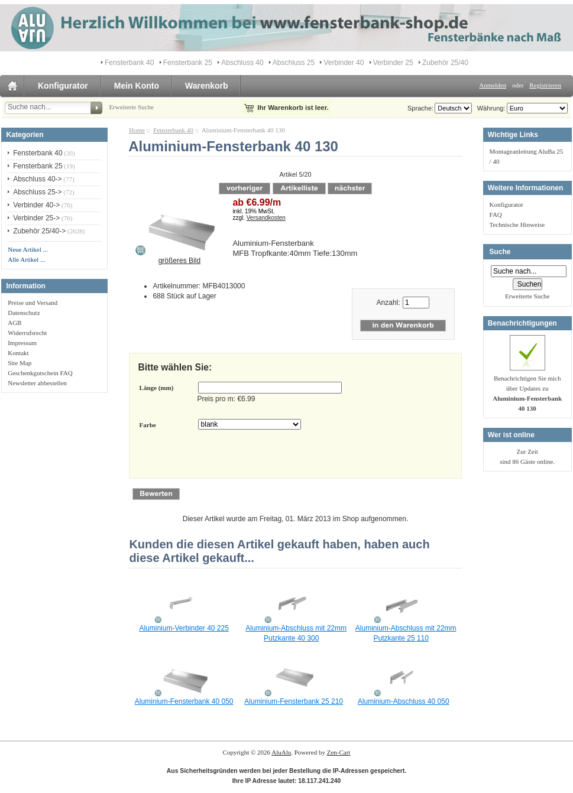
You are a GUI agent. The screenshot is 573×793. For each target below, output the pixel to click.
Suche (499, 252)
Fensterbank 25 (187, 62)
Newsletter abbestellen (37, 382)
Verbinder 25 (393, 62)
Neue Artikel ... (28, 249)
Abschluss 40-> (37, 179)
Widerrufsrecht (27, 332)
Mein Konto (136, 85)
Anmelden (492, 85)
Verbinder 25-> (36, 218)
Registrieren (545, 85)
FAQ (496, 214)
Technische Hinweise (517, 224)
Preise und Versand (32, 302)
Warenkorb (206, 85)
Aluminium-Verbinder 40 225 (183, 628)
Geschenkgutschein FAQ (40, 372)
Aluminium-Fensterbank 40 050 (184, 701)
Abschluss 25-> (37, 192)
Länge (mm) (157, 387)
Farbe (148, 424)
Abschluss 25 (294, 62)
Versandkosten (266, 217)
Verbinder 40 (343, 62)
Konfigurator (63, 85)
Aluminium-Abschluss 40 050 (403, 701)
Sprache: (420, 108)
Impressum (22, 342)
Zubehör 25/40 (445, 62)
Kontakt (18, 352)
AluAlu (281, 752)
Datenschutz (24, 312)
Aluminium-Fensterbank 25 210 (293, 701)
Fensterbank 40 (173, 130)
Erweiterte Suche (131, 106)
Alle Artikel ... (26, 259)
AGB (14, 322)
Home (137, 130)
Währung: (490, 108)
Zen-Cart (339, 752)
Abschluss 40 (242, 62)
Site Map (19, 362)
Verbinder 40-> (36, 205)
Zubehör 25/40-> (39, 231)
